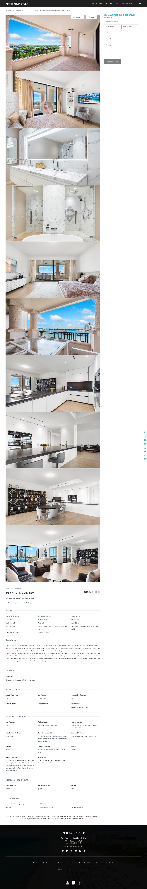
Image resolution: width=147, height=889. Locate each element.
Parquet (80, 707)
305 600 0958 (127, 3)
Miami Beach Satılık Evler (105, 863)
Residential (9, 10)
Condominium (19, 10)
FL (27, 10)
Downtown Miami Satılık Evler (81, 863)
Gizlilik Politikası (85, 870)
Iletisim (109, 3)
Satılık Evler (97, 3)
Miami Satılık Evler (17, 3)
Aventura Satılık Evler (40, 863)
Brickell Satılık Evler (59, 863)
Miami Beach (35, 10)
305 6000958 (78, 846)
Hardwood (74, 707)
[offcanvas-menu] (139, 3)
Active (78, 616)
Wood (86, 707)
